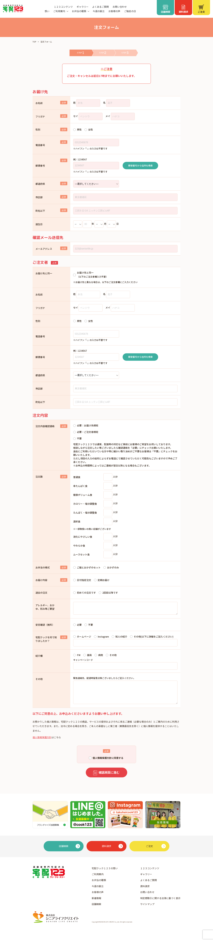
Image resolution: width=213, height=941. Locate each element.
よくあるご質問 (100, 6)
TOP (34, 41)
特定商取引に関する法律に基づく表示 (160, 904)
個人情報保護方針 (42, 743)
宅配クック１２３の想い (105, 874)
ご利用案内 (98, 880)
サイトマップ (147, 910)
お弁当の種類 (99, 886)
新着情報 (96, 904)
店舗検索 (96, 910)
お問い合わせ (120, 6)
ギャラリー (82, 6)
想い (47, 11)
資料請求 (145, 892)
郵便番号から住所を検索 (140, 165)
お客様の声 (114, 11)
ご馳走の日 (130, 11)
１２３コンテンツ (63, 6)
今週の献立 (99, 11)
